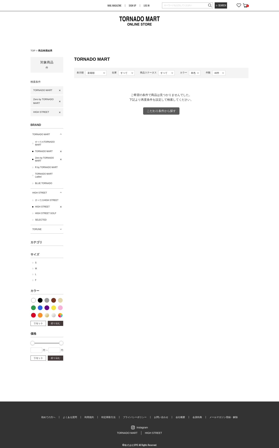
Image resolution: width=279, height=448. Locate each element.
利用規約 (89, 417)
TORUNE (36, 229)
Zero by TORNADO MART (43, 101)
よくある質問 (70, 417)
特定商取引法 (108, 417)
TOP (33, 50)
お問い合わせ (161, 417)
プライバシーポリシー (135, 417)
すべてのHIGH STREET (46, 200)
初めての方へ (48, 417)
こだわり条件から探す (161, 110)
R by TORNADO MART (46, 167)
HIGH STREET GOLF (45, 213)
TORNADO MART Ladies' (44, 175)
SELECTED (40, 220)
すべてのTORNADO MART (45, 143)
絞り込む (55, 323)
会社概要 (180, 417)
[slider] (32, 343)
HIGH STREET (41, 112)
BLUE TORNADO (43, 183)
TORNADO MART (42, 90)
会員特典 (197, 417)
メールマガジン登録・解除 (223, 417)
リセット (38, 323)
